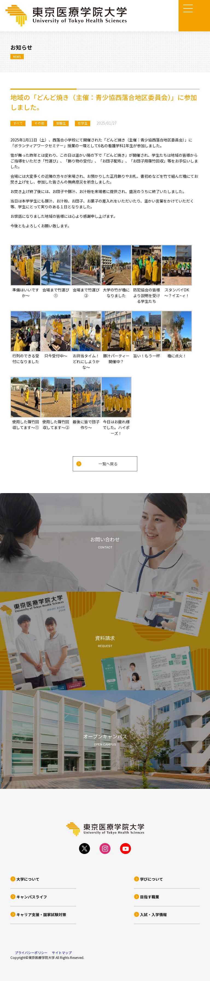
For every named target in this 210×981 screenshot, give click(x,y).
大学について (27, 879)
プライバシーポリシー (31, 952)
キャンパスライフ (31, 896)
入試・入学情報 (153, 914)
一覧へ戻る (108, 463)
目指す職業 (149, 896)
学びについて (151, 879)
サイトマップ (62, 952)
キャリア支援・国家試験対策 (41, 914)
